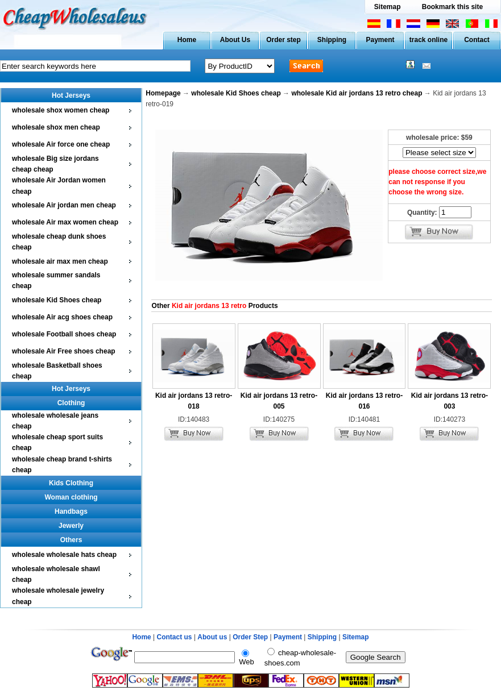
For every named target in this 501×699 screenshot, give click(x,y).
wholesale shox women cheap (60, 110)
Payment (380, 40)
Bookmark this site (452, 7)
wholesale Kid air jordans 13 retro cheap (356, 93)
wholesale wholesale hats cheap (64, 555)
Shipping (331, 40)
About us (212, 637)
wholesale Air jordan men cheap (64, 205)
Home (186, 40)
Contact (477, 40)
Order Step (251, 637)
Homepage (163, 93)
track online (428, 40)
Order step (283, 40)
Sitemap (387, 7)
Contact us (174, 637)
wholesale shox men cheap (56, 127)
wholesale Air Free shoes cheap (63, 351)
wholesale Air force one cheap (61, 144)
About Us (235, 40)
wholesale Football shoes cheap (64, 334)
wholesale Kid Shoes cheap (56, 300)
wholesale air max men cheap (60, 261)
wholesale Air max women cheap (65, 222)
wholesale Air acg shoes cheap (62, 317)
